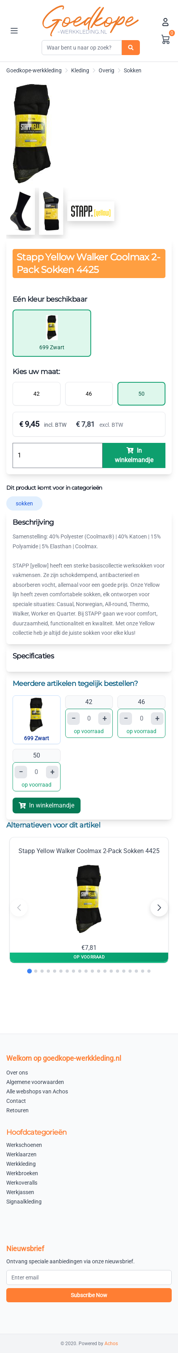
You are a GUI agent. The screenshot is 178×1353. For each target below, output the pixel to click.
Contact (16, 1101)
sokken (24, 503)
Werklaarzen (21, 1154)
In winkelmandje (46, 805)
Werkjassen (20, 1192)
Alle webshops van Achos (37, 1091)
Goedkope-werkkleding (34, 70)
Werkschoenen (24, 1145)
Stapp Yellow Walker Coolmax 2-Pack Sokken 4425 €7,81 (89, 899)
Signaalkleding (24, 1201)
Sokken (132, 70)
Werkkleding (21, 1164)
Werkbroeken (22, 1173)
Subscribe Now (89, 1295)
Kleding (80, 70)
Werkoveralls (21, 1183)
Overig (106, 70)
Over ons (17, 1072)
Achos (111, 1343)
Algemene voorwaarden (35, 1082)
